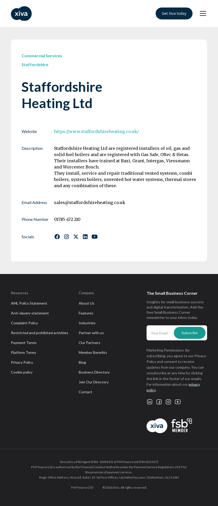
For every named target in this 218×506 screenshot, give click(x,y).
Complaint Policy (24, 323)
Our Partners (89, 342)
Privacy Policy (22, 362)
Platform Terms (23, 352)
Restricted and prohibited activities (39, 333)
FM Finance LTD (82, 487)
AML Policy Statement (29, 303)
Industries (87, 323)
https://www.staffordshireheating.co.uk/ (96, 131)
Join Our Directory (94, 382)
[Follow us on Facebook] (57, 237)
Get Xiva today (174, 13)
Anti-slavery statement (30, 313)
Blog (82, 362)
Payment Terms (24, 342)
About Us (86, 303)
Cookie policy (21, 372)
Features (86, 313)
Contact (85, 392)
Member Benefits (93, 352)
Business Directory (94, 372)
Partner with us (91, 333)
